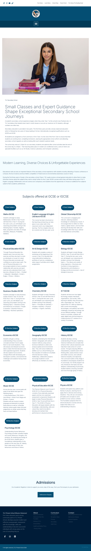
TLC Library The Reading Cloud (75, 3)
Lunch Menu (47, 3)
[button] (36, 24)
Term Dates (40, 3)
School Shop (55, 3)
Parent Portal (63, 3)
